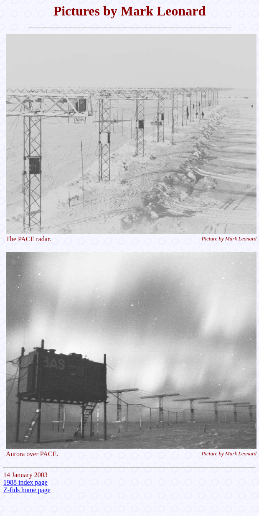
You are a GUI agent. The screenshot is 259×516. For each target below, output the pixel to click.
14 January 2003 (129, 240)
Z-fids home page (27, 489)
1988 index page (25, 482)
